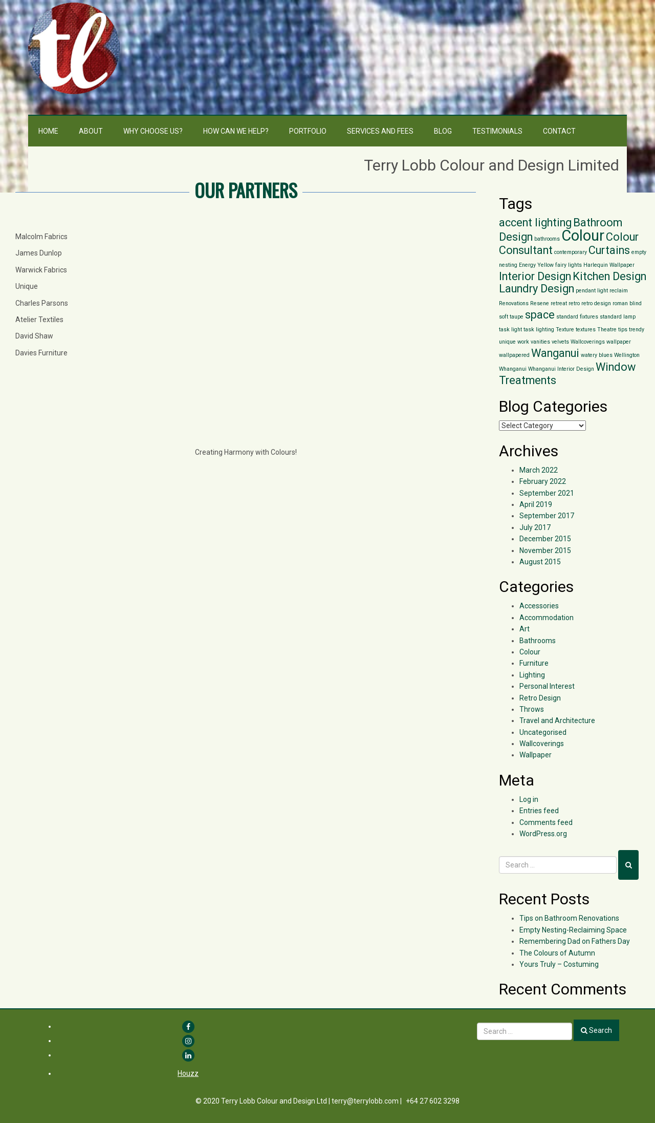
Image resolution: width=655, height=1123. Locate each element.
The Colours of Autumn (557, 953)
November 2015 (545, 550)
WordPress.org (543, 834)
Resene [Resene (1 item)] (539, 303)
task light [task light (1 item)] (510, 329)
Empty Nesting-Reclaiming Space (573, 930)
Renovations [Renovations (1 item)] (514, 303)
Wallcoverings (541, 743)
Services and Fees (380, 131)
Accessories (539, 606)
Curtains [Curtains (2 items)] (609, 250)
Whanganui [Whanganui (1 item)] (513, 369)
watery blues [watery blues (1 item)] (597, 355)
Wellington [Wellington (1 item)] (627, 355)
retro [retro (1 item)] (574, 303)
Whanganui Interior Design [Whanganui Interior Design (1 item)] (561, 369)
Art (524, 629)
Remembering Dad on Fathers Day (574, 941)
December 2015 (545, 539)
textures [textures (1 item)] (586, 329)
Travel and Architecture (557, 720)
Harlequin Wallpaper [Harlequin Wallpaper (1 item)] (609, 265)
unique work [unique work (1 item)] (514, 341)
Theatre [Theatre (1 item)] (607, 329)
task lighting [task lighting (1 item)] (538, 329)
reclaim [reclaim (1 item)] (618, 290)
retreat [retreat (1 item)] (559, 303)
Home (48, 131)
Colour (529, 652)
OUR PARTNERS (245, 189)
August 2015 (540, 562)
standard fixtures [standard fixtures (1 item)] (577, 316)
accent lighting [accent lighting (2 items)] (535, 222)
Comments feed (546, 822)
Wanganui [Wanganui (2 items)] (555, 353)
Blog (443, 131)
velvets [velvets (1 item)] (560, 341)
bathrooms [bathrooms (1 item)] (547, 239)
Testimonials (497, 131)
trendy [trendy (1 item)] (636, 329)
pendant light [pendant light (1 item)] (592, 290)
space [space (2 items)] (540, 314)
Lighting (532, 675)
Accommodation (546, 617)
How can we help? (236, 131)
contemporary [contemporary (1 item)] (570, 252)
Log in (528, 799)
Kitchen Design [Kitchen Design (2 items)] (609, 276)
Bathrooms (537, 641)
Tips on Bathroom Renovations (569, 918)
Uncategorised (542, 732)
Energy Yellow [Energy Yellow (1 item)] (536, 265)
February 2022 (542, 481)
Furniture (534, 663)
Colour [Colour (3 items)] (582, 235)
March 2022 (538, 470)
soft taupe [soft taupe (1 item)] (511, 316)
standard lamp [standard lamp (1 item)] (618, 316)
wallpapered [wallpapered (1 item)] (514, 355)
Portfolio (307, 131)
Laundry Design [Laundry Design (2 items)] (536, 288)
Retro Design (540, 698)
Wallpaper (535, 755)
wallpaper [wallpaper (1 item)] (618, 341)
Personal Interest (547, 686)
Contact (559, 131)
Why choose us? (153, 131)
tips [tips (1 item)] (622, 329)
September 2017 (546, 516)
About (91, 131)
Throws (531, 709)
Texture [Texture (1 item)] (565, 329)
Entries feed (539, 811)
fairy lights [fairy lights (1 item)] (568, 265)
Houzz (188, 1073)
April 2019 (535, 504)
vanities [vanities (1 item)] (540, 341)
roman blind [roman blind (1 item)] (627, 303)
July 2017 (535, 527)
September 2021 (546, 493)
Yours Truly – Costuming (559, 964)
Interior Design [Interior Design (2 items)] (535, 276)
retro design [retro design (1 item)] (596, 303)
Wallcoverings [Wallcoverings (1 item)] (588, 341)
